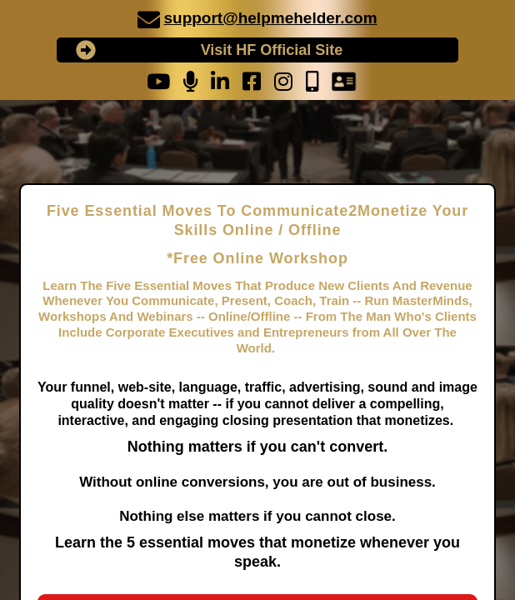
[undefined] (149, 19)
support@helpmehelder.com (270, 18)
